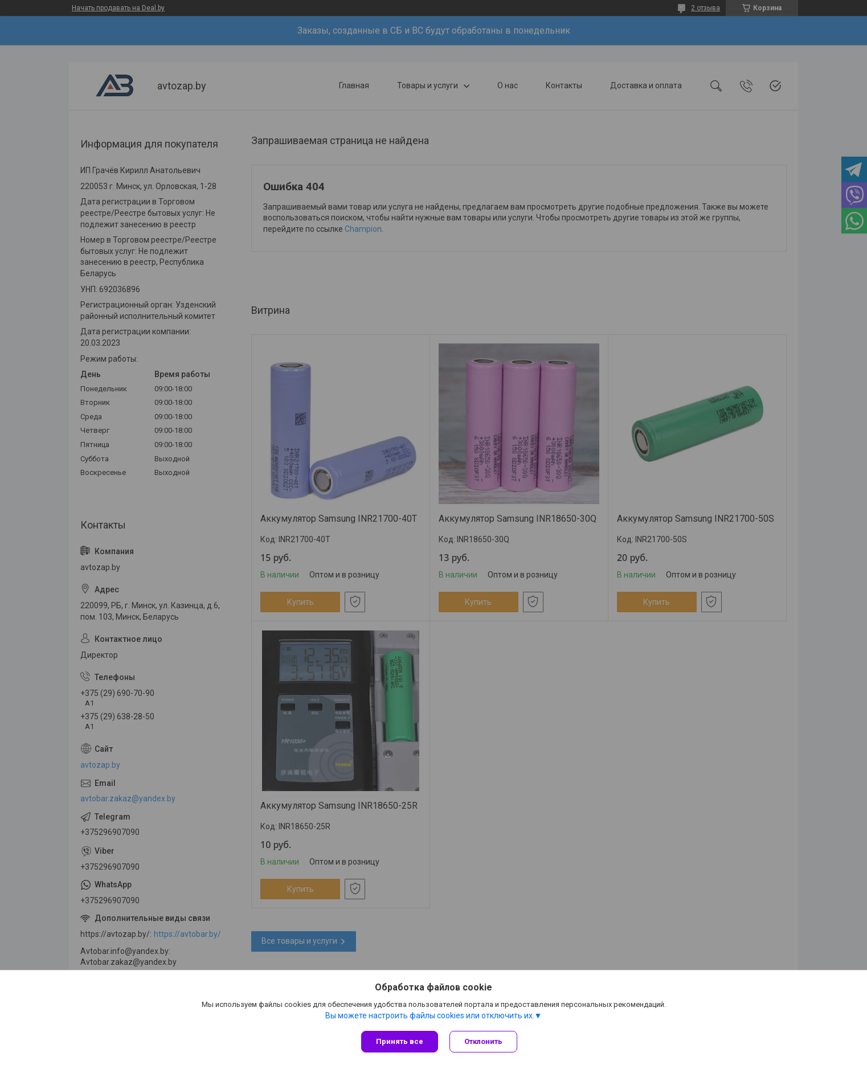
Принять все (399, 1041)
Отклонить (483, 1041)
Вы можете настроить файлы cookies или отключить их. (429, 1015)
